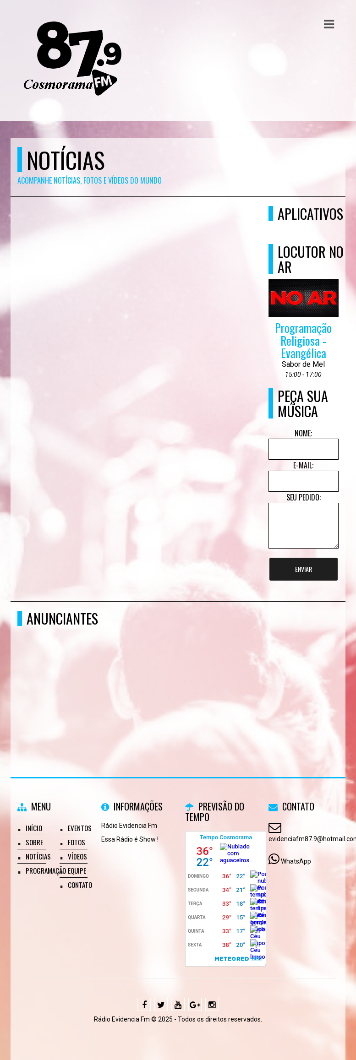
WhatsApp (296, 861)
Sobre (34, 842)
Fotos (76, 842)
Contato (80, 885)
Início (34, 828)
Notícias (38, 856)
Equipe (77, 870)
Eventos (80, 828)
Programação (46, 870)
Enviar (303, 569)
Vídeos (77, 856)
